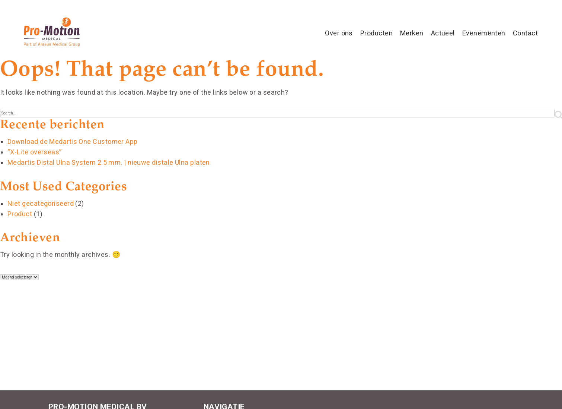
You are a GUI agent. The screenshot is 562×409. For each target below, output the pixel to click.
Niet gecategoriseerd (40, 203)
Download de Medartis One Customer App (72, 141)
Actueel (443, 33)
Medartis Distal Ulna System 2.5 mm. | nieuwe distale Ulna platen (108, 162)
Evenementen (483, 33)
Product (19, 214)
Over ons (339, 33)
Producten (376, 33)
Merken (412, 33)
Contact (525, 33)
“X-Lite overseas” (34, 152)
